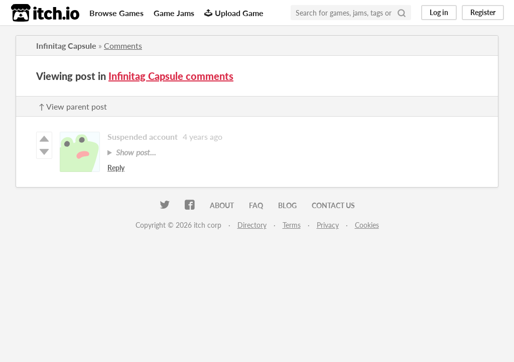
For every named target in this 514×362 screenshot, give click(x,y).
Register (482, 12)
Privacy (328, 225)
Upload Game (234, 13)
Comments (123, 45)
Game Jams (174, 13)
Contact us (333, 205)
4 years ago (202, 136)
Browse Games (116, 13)
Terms (292, 225)
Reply (115, 167)
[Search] (401, 12)
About (222, 205)
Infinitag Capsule (66, 45)
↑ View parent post (73, 106)
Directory (252, 225)
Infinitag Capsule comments (170, 76)
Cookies (367, 225)
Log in (439, 12)
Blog (287, 205)
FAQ (256, 205)
